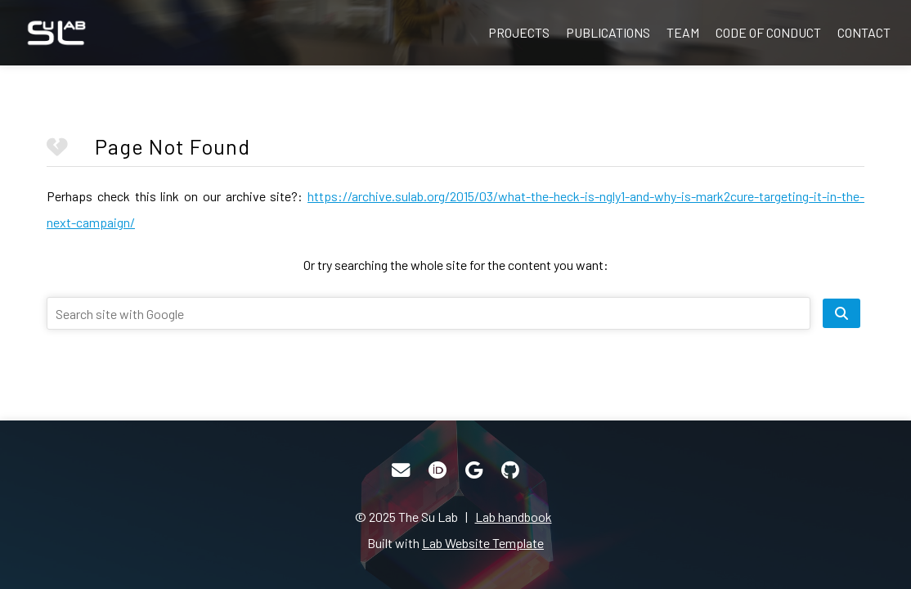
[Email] (401, 470)
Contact (864, 32)
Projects (519, 32)
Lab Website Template (483, 543)
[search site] (841, 313)
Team (682, 32)
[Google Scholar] (474, 470)
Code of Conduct (768, 32)
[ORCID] (437, 470)
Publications (608, 32)
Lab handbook (513, 516)
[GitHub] (510, 470)
